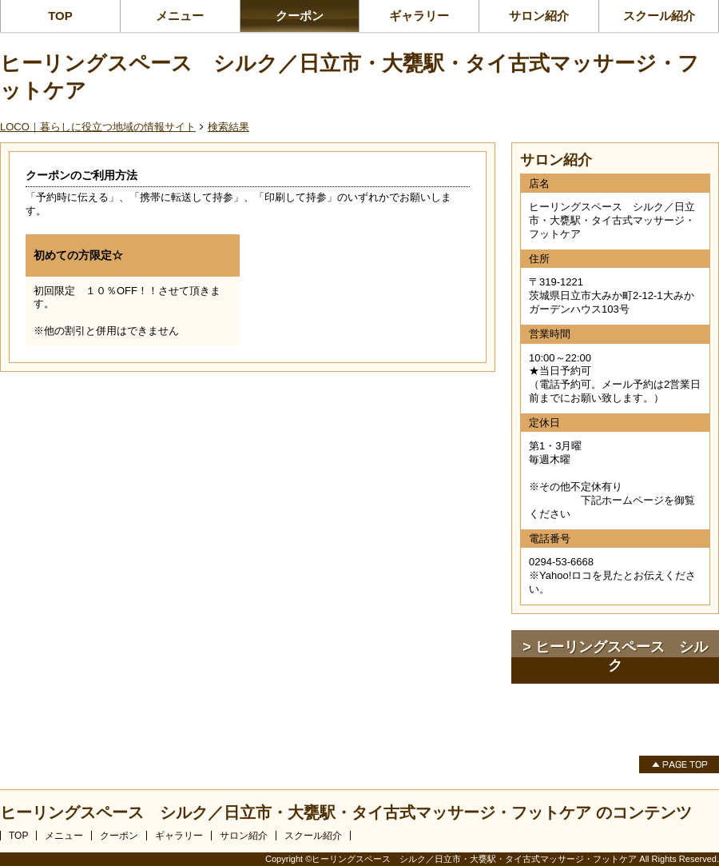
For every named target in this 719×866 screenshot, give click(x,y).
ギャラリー (419, 15)
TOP (60, 15)
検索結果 (228, 127)
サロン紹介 (539, 15)
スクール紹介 (659, 15)
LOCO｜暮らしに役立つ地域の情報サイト (98, 127)
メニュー (180, 15)
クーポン (300, 15)
